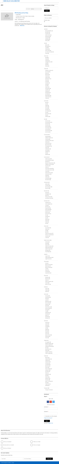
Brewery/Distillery (48, 30)
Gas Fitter (47, 371)
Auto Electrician (48, 122)
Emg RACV (47, 210)
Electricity (47, 206)
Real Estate (47, 95)
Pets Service (47, 113)
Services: (16, 21)
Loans (46, 237)
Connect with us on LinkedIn (7, 445)
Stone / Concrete (48, 381)
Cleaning (46, 139)
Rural (46, 305)
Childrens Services (48, 164)
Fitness (46, 270)
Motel (46, 64)
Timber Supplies (48, 353)
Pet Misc (46, 109)
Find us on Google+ (35, 445)
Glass (46, 298)
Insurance (47, 236)
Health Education (48, 247)
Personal (45, 261)
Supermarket (47, 96)
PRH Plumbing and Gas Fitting (21, 12)
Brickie (46, 357)
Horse (46, 106)
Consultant (47, 364)
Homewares (47, 88)
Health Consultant (48, 246)
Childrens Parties (48, 137)
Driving (46, 192)
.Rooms (45, 55)
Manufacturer (47, 349)
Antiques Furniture (48, 70)
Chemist (46, 241)
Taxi (46, 153)
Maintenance (47, 301)
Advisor (46, 229)
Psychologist (47, 251)
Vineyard (46, 37)
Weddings (47, 39)
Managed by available (7, 462)
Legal (45, 254)
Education (46, 190)
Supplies (46, 151)
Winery (46, 40)
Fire (46, 215)
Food (46, 81)
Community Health (48, 168)
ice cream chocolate (48, 51)
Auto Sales (47, 129)
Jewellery (47, 89)
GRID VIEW (27, 9)
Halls (46, 175)
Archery (46, 322)
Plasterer (47, 378)
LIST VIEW (29, 9)
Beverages (47, 46)
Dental (46, 243)
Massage (47, 250)
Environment (47, 213)
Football (46, 326)
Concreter (47, 363)
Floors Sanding (48, 368)
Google (51, 402)
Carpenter (47, 361)
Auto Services (47, 130)
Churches (47, 165)
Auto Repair (47, 127)
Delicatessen (47, 78)
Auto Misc (47, 125)
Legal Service (47, 258)
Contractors (46, 182)
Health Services (47, 240)
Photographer (47, 146)
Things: (16, 19)
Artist (46, 263)
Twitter (53, 402)
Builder (46, 184)
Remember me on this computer (50, 416)
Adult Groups (47, 158)
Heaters (46, 87)
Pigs (46, 115)
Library (46, 288)
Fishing (46, 325)
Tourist (46, 282)
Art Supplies (47, 342)
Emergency (46, 200)
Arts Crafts (47, 71)
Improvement (47, 272)
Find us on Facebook (6, 441)
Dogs (46, 105)
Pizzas (46, 53)
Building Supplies (48, 343)
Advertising (47, 136)
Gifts (46, 84)
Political (46, 176)
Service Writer (47, 308)
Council (46, 171)
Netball (46, 329)
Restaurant (47, 36)
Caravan (46, 60)
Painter (46, 377)
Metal (46, 375)
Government (47, 174)
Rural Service (47, 306)
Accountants (47, 227)
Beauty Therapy (48, 267)
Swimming (47, 336)
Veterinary (47, 116)
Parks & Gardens (48, 281)
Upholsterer (47, 312)
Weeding (46, 316)
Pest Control (47, 302)
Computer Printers (48, 140)
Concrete (47, 185)
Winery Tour (47, 284)
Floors (46, 367)
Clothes (46, 77)
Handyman (47, 374)
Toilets (46, 290)
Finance (45, 226)
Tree (46, 311)
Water (46, 315)
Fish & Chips (47, 50)
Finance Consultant (48, 234)
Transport (45, 388)
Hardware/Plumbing (48, 346)
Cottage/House (48, 61)
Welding (46, 385)
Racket (46, 332)
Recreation (47, 179)
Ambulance (47, 202)
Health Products (48, 248)
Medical (46, 219)
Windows (47, 318)
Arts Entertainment (48, 160)
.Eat (45, 43)
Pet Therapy (47, 110)
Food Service (47, 143)
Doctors (46, 244)
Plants (46, 350)
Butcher (46, 74)
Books (46, 73)
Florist (46, 80)
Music (46, 195)
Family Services (48, 172)
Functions (47, 33)
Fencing (46, 295)
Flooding (46, 216)
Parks (46, 280)
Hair (46, 85)
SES (46, 223)
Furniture (47, 82)
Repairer (46, 304)
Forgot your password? (48, 417)
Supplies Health (48, 351)
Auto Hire (47, 123)
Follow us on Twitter (35, 441)
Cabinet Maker (48, 359)
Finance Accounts (48, 233)
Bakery (46, 44)
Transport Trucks (48, 389)
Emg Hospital (47, 209)
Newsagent (47, 92)
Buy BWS (47, 32)
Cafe (46, 47)
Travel (46, 98)
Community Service (48, 169)
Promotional (47, 178)
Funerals (46, 271)
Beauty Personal (48, 264)
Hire (46, 347)
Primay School (47, 196)
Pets (46, 112)
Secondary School (48, 198)
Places (45, 275)
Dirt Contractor (48, 186)
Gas (46, 217)
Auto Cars (47, 120)
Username (46, 406)
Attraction (47, 277)
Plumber (46, 379)
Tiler (46, 382)
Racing (46, 330)
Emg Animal (47, 208)
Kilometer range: (47, 20)
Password (46, 411)
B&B (46, 57)
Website (46, 154)
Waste (46, 291)
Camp (46, 59)
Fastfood (46, 49)
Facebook (48, 402)
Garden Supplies (48, 344)
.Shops (45, 68)
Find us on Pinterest (6, 448)
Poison (46, 220)
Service (45, 294)
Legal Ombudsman (48, 257)
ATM (46, 230)
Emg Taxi (47, 212)
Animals (45, 100)
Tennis (46, 337)
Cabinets (46, 360)
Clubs (46, 167)
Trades (45, 355)
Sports (45, 320)
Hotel (46, 63)
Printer (46, 147)
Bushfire (46, 161)
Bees (46, 102)
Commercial (46, 134)
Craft (46, 268)
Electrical (47, 188)
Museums (47, 278)
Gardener (47, 370)
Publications (47, 148)
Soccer (46, 333)
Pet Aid (46, 108)
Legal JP (46, 256)
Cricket (46, 323)
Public (45, 286)
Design (46, 141)
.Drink (45, 29)
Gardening (47, 297)
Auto (45, 119)
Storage (46, 309)
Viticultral (47, 313)
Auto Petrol (47, 126)
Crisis (46, 205)
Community (46, 157)
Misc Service (47, 144)
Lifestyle (46, 91)
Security (46, 150)
